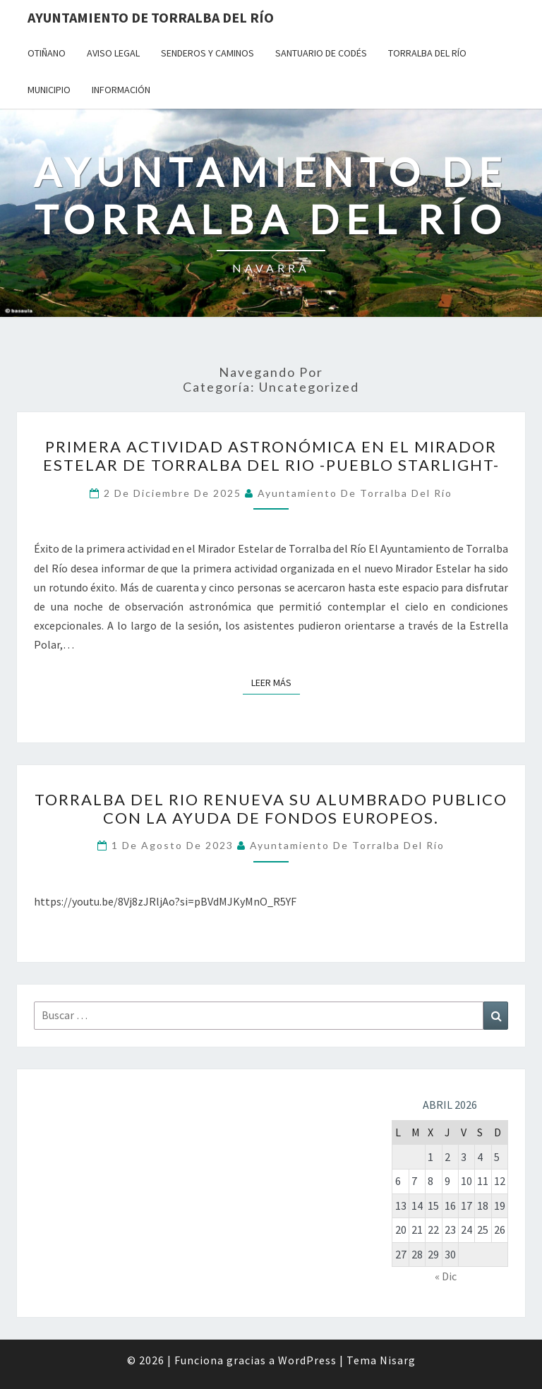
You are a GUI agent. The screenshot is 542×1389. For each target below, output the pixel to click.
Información (121, 89)
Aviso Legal (113, 53)
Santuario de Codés (321, 53)
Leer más (275, 682)
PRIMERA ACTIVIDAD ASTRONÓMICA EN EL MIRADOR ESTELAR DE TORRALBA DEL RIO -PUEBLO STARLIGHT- (271, 455)
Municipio (49, 89)
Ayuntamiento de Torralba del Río (151, 17)
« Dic (446, 1276)
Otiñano (47, 53)
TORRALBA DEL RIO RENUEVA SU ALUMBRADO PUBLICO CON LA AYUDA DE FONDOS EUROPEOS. (271, 808)
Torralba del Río (427, 53)
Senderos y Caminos (207, 53)
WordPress (307, 1360)
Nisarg (398, 1360)
